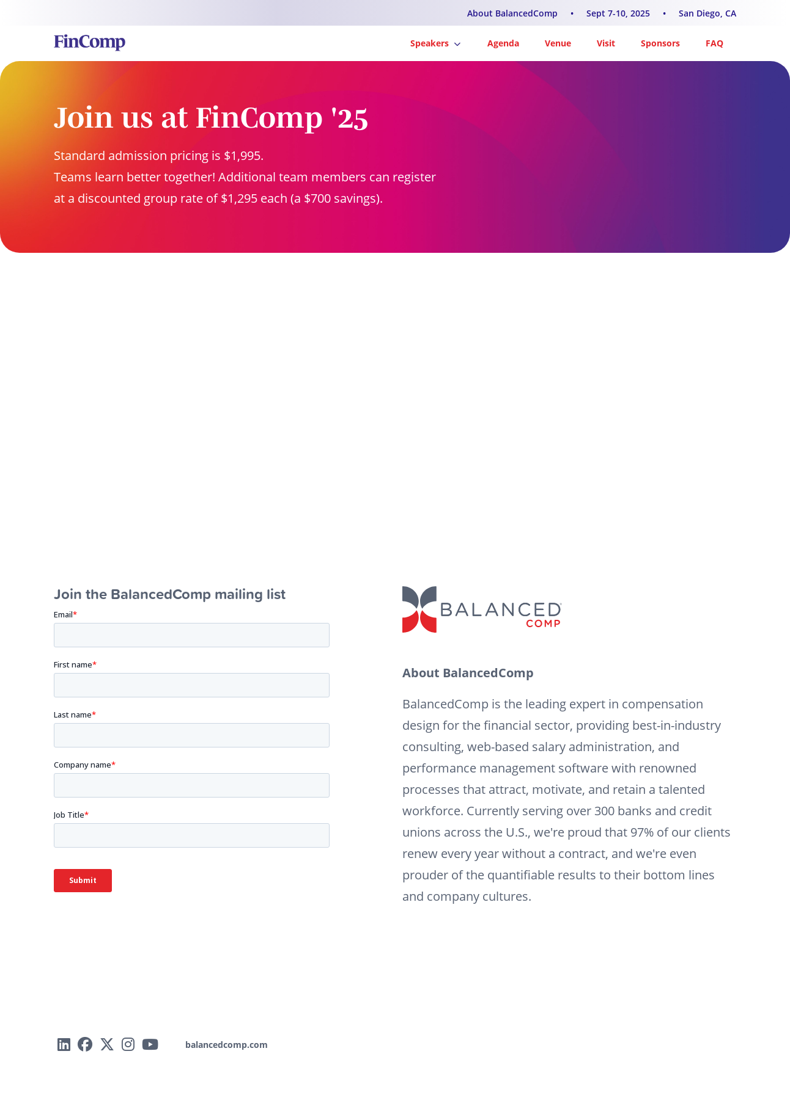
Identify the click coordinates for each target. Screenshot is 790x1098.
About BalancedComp (512, 13)
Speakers (435, 43)
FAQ (714, 43)
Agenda (503, 43)
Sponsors (660, 43)
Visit (606, 43)
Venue (558, 43)
